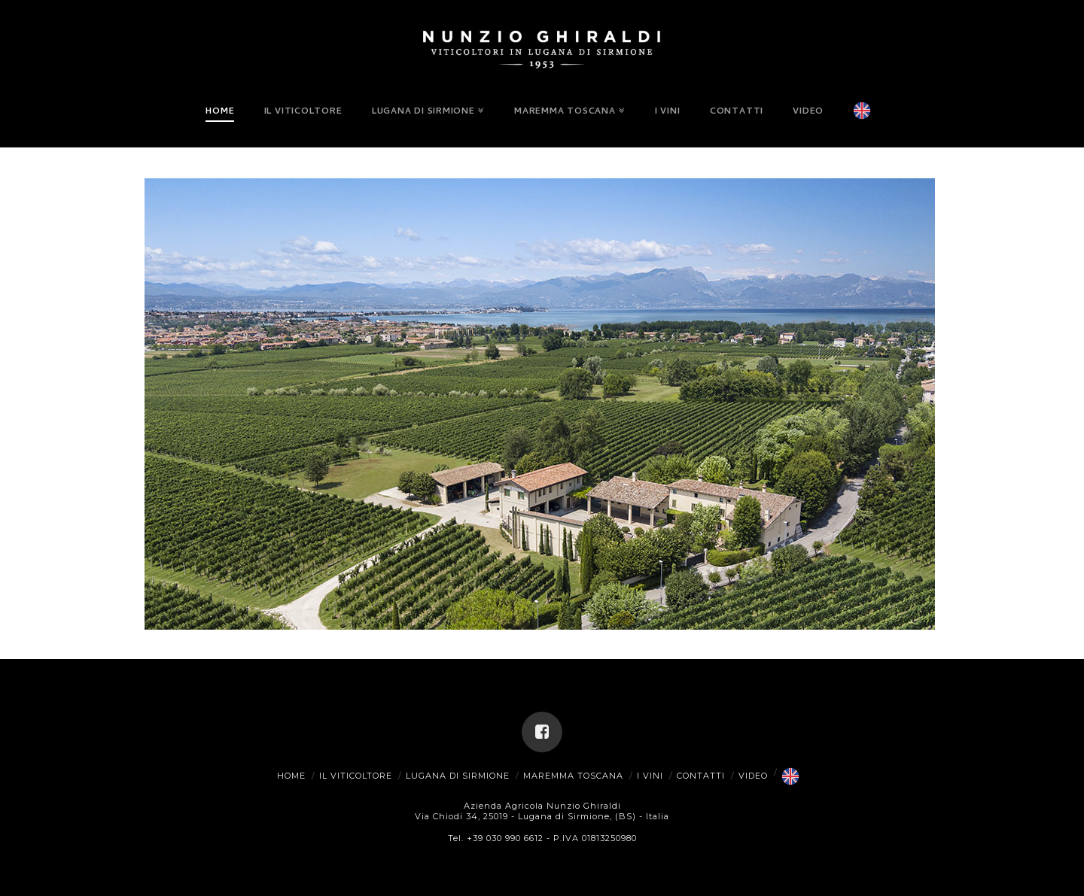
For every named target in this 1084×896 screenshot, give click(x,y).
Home (291, 775)
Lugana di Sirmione (458, 775)
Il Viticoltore (355, 775)
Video (753, 775)
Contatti (701, 775)
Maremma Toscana (573, 775)
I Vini (650, 775)
